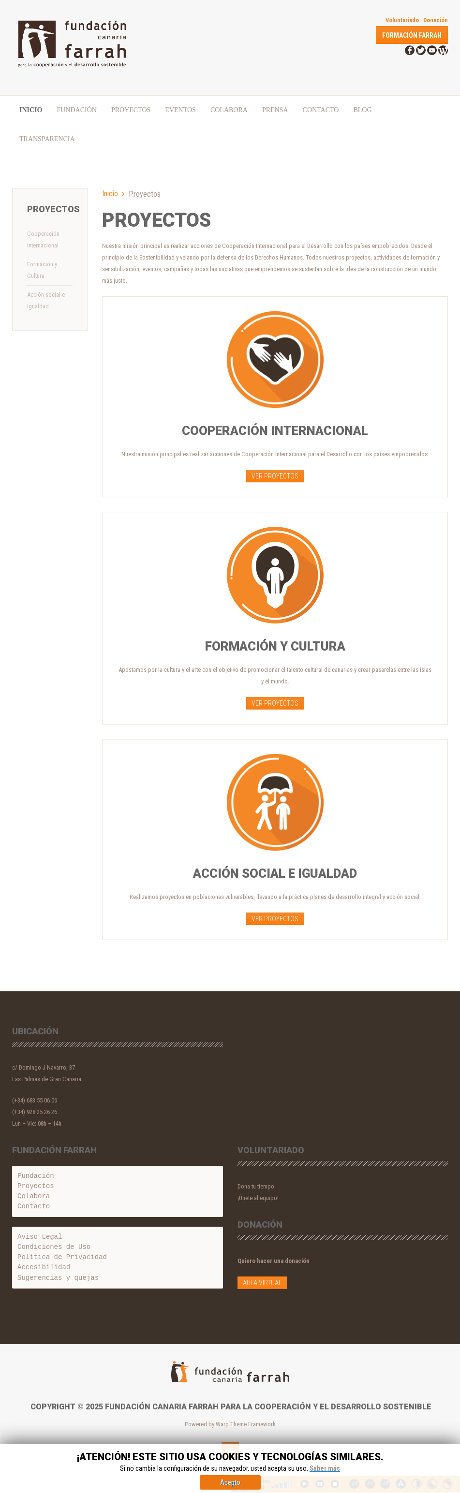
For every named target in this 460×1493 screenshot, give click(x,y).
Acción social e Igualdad (46, 300)
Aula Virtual (262, 1283)
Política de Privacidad (62, 1257)
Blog (362, 110)
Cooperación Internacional (43, 239)
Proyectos (130, 110)
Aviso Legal (39, 1237)
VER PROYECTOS (275, 476)
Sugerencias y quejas (58, 1278)
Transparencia (47, 139)
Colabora (229, 110)
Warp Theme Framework (246, 1424)
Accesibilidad (43, 1267)
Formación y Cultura (42, 270)
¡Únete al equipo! (258, 1198)
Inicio (30, 110)
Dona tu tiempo (255, 1186)
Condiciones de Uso (53, 1247)
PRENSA (275, 110)
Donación (435, 20)
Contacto (321, 110)
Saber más (325, 1478)
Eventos (180, 110)
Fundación (76, 110)
